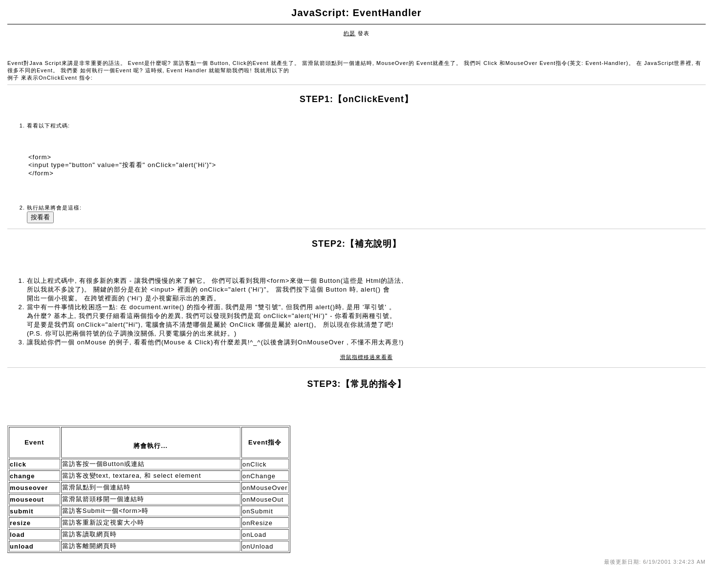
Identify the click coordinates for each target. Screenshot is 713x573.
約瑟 (349, 33)
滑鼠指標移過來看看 (366, 357)
